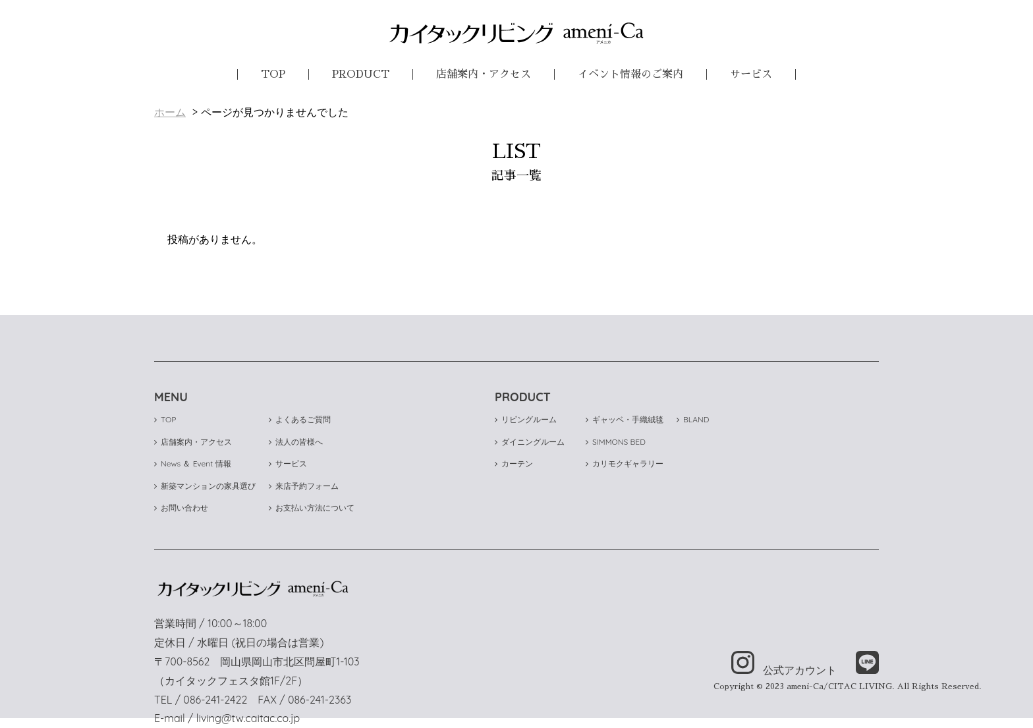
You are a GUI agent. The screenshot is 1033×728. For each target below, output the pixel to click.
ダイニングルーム (530, 442)
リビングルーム (526, 419)
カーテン (514, 463)
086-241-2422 (215, 699)
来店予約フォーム (304, 486)
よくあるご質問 (300, 419)
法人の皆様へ (296, 442)
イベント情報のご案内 (630, 74)
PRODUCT (360, 74)
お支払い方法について (311, 508)
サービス (751, 74)
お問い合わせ (181, 508)
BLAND (693, 419)
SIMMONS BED (616, 442)
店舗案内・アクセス (483, 74)
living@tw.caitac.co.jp (248, 718)
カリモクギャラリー (624, 463)
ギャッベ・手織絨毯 (624, 419)
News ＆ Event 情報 (192, 463)
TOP (273, 74)
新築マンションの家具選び (205, 486)
